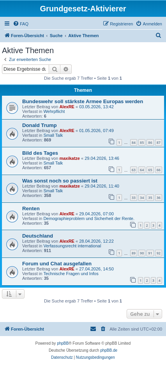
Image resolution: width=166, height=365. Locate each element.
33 (134, 197)
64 (142, 169)
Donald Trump (39, 125)
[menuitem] (20, 24)
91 (150, 253)
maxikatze (69, 158)
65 (150, 169)
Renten (31, 208)
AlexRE (66, 106)
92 (159, 253)
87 (159, 142)
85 (142, 142)
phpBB (63, 343)
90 (142, 253)
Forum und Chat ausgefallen (57, 264)
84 (134, 142)
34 (142, 197)
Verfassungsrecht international (72, 245)
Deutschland (37, 236)
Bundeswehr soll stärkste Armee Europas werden (82, 101)
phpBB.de (108, 350)
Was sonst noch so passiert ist (59, 181)
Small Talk (53, 135)
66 (159, 169)
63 (134, 169)
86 (150, 142)
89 (134, 253)
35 (150, 197)
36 (159, 197)
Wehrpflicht (54, 111)
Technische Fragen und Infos (70, 273)
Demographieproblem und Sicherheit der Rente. (88, 218)
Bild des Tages (40, 153)
